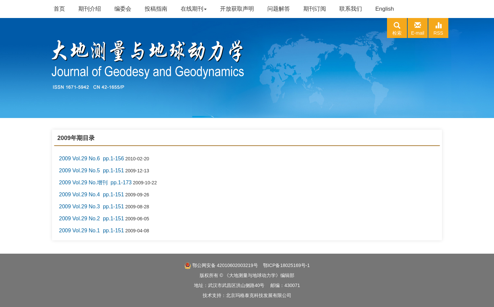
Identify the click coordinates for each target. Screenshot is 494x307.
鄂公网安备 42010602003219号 (221, 265)
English (384, 9)
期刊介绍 (89, 9)
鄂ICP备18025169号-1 (286, 265)
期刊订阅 (314, 9)
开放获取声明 (237, 9)
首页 (59, 9)
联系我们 (350, 9)
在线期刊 (194, 9)
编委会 (122, 9)
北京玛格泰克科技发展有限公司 (258, 295)
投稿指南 (156, 9)
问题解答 (278, 9)
